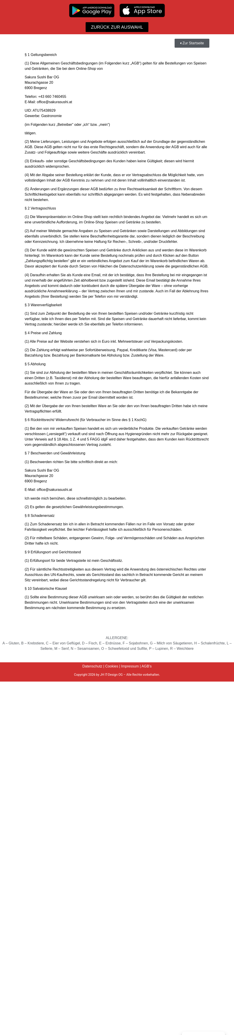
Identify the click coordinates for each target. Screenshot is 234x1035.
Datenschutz (92, 666)
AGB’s (147, 666)
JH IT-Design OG (111, 674)
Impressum (130, 666)
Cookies (111, 666)
